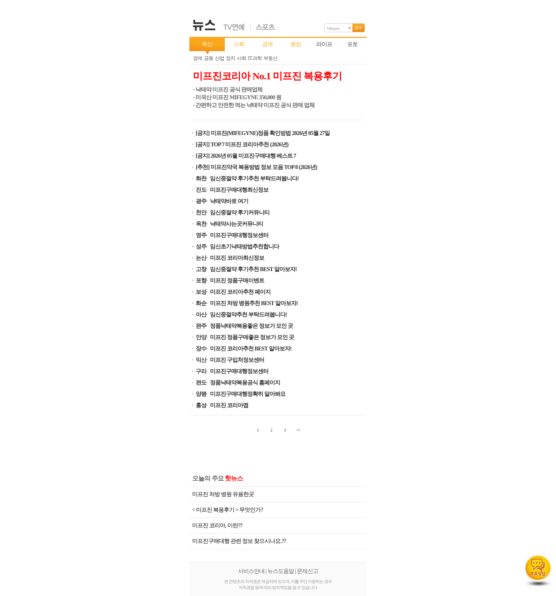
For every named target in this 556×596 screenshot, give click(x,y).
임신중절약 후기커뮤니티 (239, 212)
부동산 (270, 58)
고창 (201, 269)
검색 (357, 28)
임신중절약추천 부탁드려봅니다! (248, 314)
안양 (201, 337)
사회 (239, 44)
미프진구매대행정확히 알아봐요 (247, 394)
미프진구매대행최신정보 (239, 190)
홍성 (201, 405)
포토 (352, 44)
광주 (201, 201)
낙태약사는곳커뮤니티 (236, 224)
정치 (230, 58)
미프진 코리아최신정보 (237, 258)
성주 (201, 246)
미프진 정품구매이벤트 (237, 280)
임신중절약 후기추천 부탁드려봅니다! (254, 178)
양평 (201, 394)
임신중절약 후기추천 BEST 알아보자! (253, 269)
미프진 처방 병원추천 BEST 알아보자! (254, 303)
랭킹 (295, 44)
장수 (201, 348)
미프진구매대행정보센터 (239, 235)
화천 (201, 178)
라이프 (324, 44)
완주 (201, 326)
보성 (201, 292)
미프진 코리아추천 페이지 (240, 292)
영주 (201, 235)
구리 (201, 371)
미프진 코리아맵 (229, 405)
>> (298, 430)
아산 (201, 314)
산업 (219, 58)
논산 (201, 258)
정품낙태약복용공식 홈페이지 (245, 382)
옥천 (201, 224)
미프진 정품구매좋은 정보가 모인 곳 (252, 337)
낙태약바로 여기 (229, 201)
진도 (201, 190)
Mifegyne (333, 28)
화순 (201, 303)
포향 (201, 280)
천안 (201, 212)
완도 (201, 382)
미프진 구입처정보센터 (237, 360)
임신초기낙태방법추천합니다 (244, 246)
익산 (201, 360)
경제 (267, 44)
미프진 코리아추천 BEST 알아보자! (250, 348)
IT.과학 (255, 58)
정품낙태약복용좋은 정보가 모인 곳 (251, 326)
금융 (208, 58)
